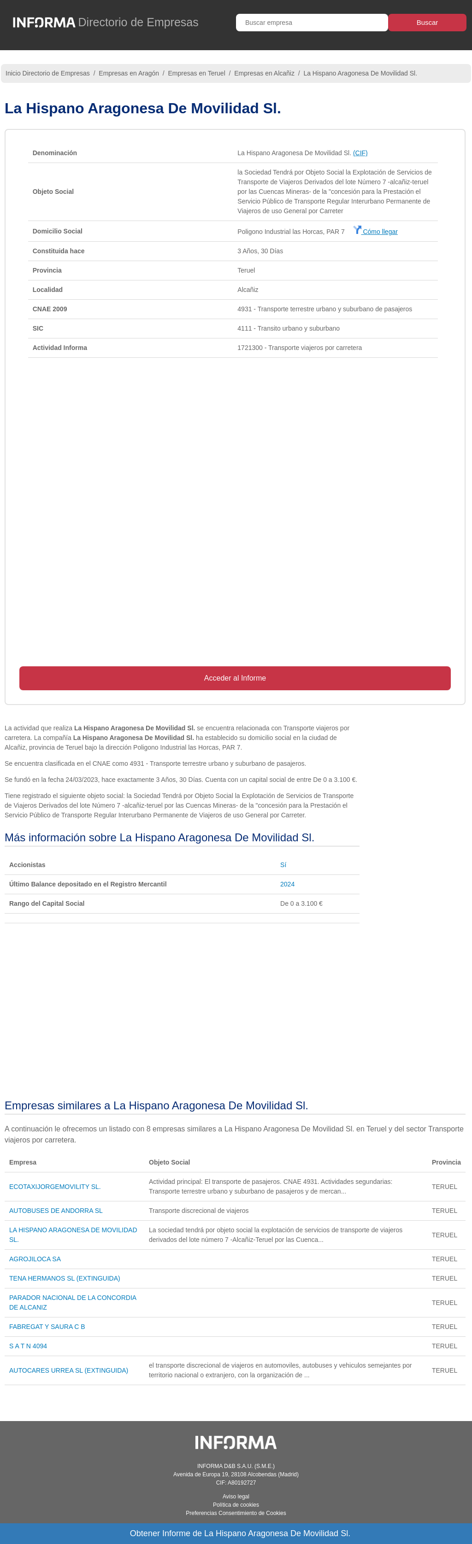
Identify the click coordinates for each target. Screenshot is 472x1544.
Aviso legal (236, 1496)
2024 (287, 884)
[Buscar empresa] (312, 22)
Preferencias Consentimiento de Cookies (236, 1513)
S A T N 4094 (28, 1346)
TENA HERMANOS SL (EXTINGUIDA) (64, 1278)
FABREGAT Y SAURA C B (47, 1326)
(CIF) (360, 153)
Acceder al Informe (235, 678)
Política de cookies (236, 1505)
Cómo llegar (375, 231)
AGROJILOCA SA (35, 1259)
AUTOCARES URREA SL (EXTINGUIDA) (68, 1370)
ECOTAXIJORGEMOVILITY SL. (55, 1186)
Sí (283, 864)
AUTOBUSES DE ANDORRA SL (56, 1210)
